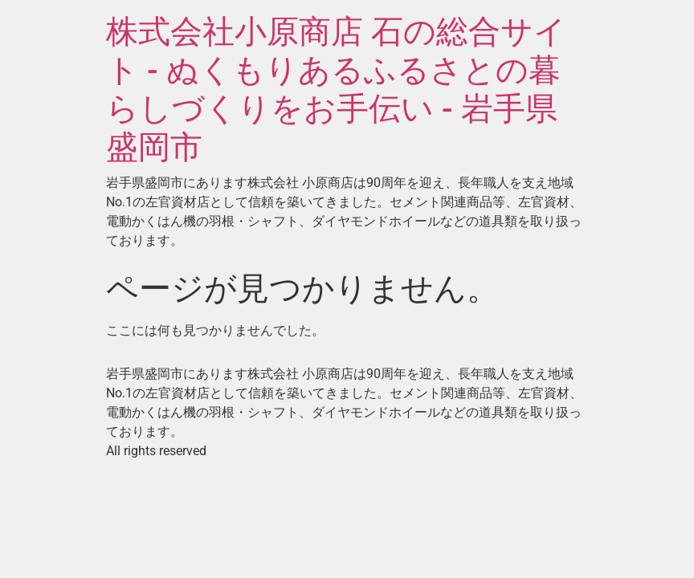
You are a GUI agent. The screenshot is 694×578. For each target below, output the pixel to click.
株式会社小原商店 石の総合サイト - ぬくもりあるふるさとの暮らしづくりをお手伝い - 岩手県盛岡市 (336, 89)
